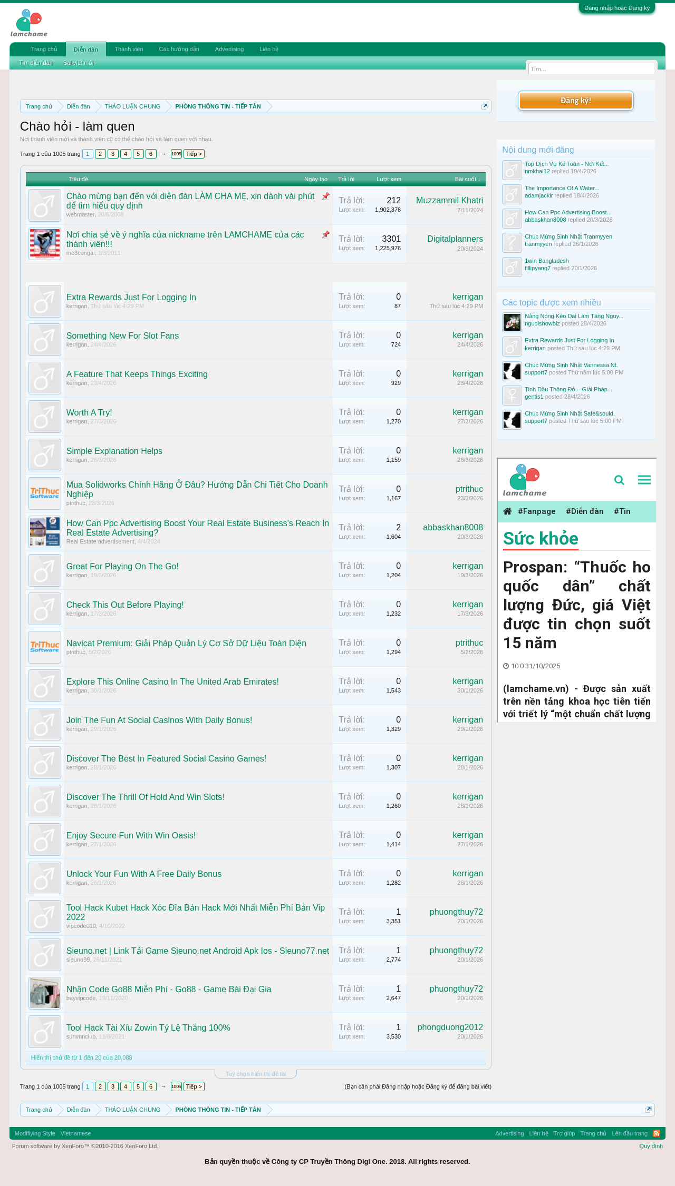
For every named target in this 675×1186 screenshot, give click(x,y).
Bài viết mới (78, 63)
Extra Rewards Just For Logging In (131, 297)
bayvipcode (81, 998)
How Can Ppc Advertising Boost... (568, 212)
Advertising (229, 49)
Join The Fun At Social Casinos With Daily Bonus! (159, 720)
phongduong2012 (451, 1027)
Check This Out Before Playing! (125, 604)
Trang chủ (44, 49)
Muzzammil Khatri (449, 200)
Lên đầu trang (630, 1133)
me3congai (80, 253)
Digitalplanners (455, 238)
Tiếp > (194, 154)
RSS (656, 1133)
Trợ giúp (564, 1133)
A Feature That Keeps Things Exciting (137, 374)
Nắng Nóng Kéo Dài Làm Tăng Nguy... (574, 316)
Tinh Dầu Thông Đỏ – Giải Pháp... (568, 389)
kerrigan (77, 306)
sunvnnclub (81, 1036)
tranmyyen (538, 244)
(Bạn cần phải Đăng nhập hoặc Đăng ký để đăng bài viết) (418, 1086)
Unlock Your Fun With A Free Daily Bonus (143, 873)
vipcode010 (81, 926)
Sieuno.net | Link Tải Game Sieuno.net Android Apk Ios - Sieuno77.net (198, 950)
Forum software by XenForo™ (85, 1146)
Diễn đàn (86, 49)
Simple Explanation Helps (114, 451)
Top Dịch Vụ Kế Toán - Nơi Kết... (567, 164)
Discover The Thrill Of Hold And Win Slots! (145, 797)
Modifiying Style (35, 1133)
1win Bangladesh (547, 261)
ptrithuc (75, 503)
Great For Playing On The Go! (122, 566)
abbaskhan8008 (453, 527)
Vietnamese (76, 1133)
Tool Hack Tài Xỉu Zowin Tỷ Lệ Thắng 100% (148, 1027)
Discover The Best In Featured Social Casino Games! (166, 758)
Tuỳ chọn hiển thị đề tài (256, 1074)
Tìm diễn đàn (36, 63)
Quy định (651, 1146)
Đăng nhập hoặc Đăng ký (617, 8)
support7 (536, 372)
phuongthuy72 (456, 911)
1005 (176, 153)
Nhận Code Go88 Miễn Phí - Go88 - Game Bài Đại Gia (169, 989)
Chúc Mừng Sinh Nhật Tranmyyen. (569, 236)
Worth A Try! (89, 412)
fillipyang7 (538, 268)
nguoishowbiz (542, 323)
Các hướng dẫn (179, 49)
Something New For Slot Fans (122, 335)
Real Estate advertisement (100, 541)
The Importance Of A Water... (562, 188)
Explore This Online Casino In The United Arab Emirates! (172, 681)
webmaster (80, 214)
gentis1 (534, 396)
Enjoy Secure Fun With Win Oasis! (131, 835)
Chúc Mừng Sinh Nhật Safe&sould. (570, 413)
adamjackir (539, 195)
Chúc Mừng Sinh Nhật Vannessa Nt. (571, 365)
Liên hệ (268, 49)
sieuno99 (78, 959)
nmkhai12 (537, 171)
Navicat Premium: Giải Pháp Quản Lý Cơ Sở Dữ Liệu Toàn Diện (186, 643)
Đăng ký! (576, 100)
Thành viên (128, 49)
